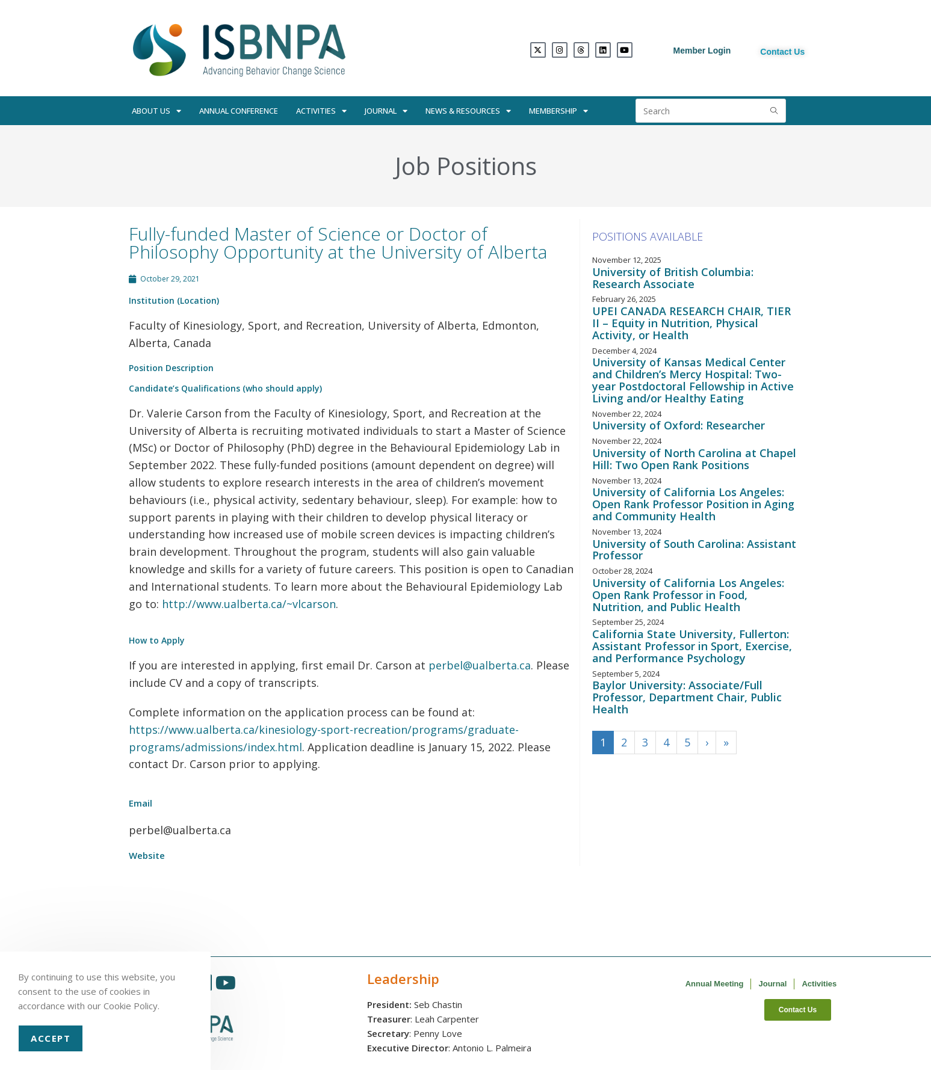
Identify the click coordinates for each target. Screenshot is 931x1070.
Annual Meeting (714, 983)
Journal (386, 111)
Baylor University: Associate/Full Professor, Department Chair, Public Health (687, 697)
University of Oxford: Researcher (678, 425)
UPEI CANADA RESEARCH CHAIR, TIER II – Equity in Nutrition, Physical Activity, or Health (691, 323)
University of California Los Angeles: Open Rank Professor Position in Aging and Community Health (693, 504)
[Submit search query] (774, 111)
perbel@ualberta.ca (479, 665)
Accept (50, 1038)
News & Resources (468, 111)
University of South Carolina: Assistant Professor (694, 550)
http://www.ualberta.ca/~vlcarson (249, 604)
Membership (558, 111)
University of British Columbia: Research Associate (672, 278)
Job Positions (466, 165)
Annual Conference (238, 110)
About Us (156, 111)
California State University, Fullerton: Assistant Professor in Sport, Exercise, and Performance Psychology (692, 646)
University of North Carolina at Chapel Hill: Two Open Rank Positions (694, 459)
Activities (321, 111)
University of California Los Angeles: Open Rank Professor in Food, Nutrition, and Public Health (688, 595)
